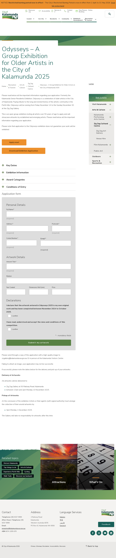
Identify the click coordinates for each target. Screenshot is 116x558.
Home (4, 86)
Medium (9, 276)
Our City (42, 19)
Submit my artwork (38, 342)
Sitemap (39, 546)
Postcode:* (55, 224)
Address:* (9, 224)
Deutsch (63, 526)
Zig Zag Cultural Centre (31, 86)
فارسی (62, 523)
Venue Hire (101, 138)
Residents (55, 19)
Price (53, 287)
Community (67, 19)
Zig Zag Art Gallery (101, 132)
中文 (61, 520)
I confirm (13, 315)
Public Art (98, 151)
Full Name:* (10, 210)
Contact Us (68, 11)
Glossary (62, 546)
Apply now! (14, 142)
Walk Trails (8, 476)
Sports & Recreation (102, 162)
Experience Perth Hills (12, 472)
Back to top (92, 546)
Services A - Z (56, 11)
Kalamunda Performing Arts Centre (103, 117)
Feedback (106, 524)
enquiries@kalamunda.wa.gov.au (13, 528)
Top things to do (10, 467)
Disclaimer (45, 546)
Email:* (43, 238)
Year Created (10, 287)
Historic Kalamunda (11, 463)
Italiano (62, 517)
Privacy (33, 546)
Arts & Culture (22, 86)
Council (31, 19)
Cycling (27, 472)
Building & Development (79, 19)
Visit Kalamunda (102, 104)
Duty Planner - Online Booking (84, 11)
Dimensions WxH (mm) (37, 287)
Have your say (30, 11)
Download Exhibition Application (23, 151)
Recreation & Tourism (91, 19)
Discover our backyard (24, 476)
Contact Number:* (12, 238)
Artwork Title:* (11, 262)
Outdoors (102, 156)
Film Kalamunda (103, 145)
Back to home (99, 97)
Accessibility (44, 11)
